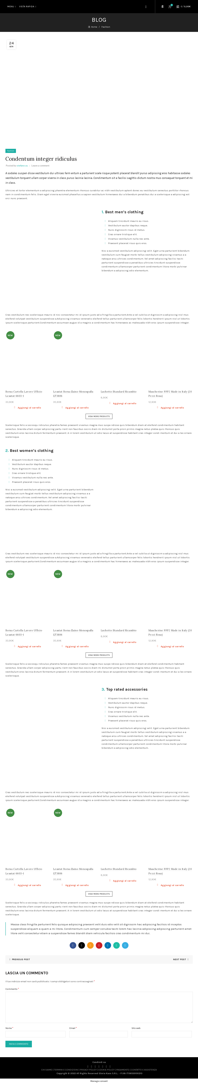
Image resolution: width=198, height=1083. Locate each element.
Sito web (136, 1027)
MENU (10, 6)
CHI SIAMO (46, 1069)
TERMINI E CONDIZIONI (66, 1069)
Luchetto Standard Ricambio (119, 390)
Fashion (105, 26)
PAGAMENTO (122, 1069)
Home (94, 26)
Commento (12, 988)
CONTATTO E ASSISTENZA (144, 1069)
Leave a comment (40, 164)
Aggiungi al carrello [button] (29, 407)
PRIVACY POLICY (88, 1069)
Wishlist (171, 5)
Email (73, 1027)
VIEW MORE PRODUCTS (99, 415)
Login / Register (146, 6)
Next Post (179, 958)
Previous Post (21, 958)
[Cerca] (162, 6)
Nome (9, 1027)
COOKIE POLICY (106, 1069)
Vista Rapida (26, 6)
